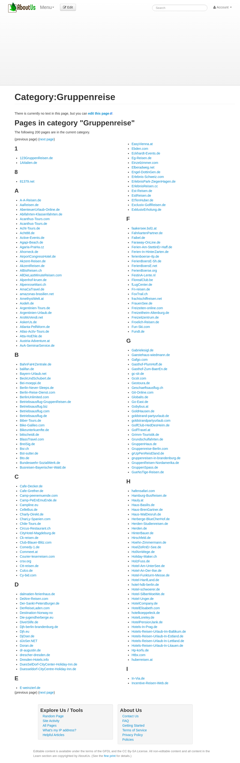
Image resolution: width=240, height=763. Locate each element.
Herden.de (139, 528)
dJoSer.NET (28, 641)
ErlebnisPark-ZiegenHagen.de (153, 181)
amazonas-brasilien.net (37, 294)
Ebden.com (139, 148)
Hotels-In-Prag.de (144, 627)
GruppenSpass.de (144, 467)
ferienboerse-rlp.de (145, 256)
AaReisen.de (29, 205)
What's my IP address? (59, 730)
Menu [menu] (47, 7)
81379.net (27, 181)
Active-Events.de (32, 238)
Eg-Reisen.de (141, 158)
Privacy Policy (132, 735)
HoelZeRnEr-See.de (146, 547)
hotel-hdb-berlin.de (145, 584)
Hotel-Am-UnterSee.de (148, 566)
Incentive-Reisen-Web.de (149, 683)
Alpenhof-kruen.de (33, 280)
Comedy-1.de (29, 547)
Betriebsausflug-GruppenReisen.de (45, 402)
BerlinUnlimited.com (34, 397)
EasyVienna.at (142, 144)
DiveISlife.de (29, 622)
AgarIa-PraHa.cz (32, 247)
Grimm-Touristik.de (145, 434)
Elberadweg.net (142, 167)
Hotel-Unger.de (142, 599)
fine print (110, 756)
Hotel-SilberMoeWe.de (148, 594)
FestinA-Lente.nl (143, 275)
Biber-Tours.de (30, 420)
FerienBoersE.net (144, 266)
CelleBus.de (29, 509)
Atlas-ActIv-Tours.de (34, 331)
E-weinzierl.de (30, 688)
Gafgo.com (139, 359)
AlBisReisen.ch (31, 270)
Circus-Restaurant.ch (35, 528)
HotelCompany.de (144, 603)
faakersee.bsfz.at (144, 228)
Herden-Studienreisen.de (149, 524)
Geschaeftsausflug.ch (147, 388)
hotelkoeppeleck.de (145, 613)
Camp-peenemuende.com (39, 495)
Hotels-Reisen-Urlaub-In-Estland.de (157, 636)
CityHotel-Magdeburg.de (37, 533)
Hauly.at (137, 500)
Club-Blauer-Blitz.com (35, 542)
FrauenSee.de (141, 303)
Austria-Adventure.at (35, 341)
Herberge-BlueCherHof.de (150, 519)
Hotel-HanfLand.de (145, 580)
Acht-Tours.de (30, 228)
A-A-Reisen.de (30, 200)
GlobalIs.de (139, 397)
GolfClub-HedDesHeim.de (150, 425)
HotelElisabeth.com (145, 608)
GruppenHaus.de (144, 444)
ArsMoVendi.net (31, 317)
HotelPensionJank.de (146, 622)
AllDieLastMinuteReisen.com (41, 275)
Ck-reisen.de (29, 538)
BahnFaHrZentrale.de (35, 364)
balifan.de (27, 369)
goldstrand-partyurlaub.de (150, 416)
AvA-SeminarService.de (37, 345)
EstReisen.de (141, 195)
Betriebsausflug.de (33, 416)
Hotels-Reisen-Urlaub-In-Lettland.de (157, 641)
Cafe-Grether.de (31, 491)
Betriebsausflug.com (34, 411)
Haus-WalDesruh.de (146, 514)
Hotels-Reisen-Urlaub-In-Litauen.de (157, 645)
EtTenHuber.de (142, 200)
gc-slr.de (137, 374)
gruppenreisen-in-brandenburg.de (155, 458)
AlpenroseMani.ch (33, 284)
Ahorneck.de (29, 252)
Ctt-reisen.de (29, 566)
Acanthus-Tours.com (35, 219)
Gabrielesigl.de (142, 350)
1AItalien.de (28, 163)
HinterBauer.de (142, 533)
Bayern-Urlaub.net (33, 374)
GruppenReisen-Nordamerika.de (155, 463)
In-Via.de (138, 678)
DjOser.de (27, 636)
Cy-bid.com (28, 575)
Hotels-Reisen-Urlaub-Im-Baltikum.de (158, 631)
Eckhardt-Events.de (145, 153)
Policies (128, 739)
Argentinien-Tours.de (35, 308)
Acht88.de (27, 233)
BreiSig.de (27, 444)
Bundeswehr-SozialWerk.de (40, 463)
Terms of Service (134, 730)
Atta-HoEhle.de (31, 336)
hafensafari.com (143, 491)
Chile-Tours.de (30, 524)
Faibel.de (138, 238)
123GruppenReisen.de (36, 158)
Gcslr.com (138, 378)
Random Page (53, 716)
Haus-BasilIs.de (142, 505)
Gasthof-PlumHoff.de (146, 364)
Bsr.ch (24, 449)
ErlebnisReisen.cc (144, 186)
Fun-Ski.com (140, 327)
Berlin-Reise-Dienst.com (37, 392)
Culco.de (26, 570)
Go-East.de (139, 402)
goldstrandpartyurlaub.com (150, 420)
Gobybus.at (139, 406)
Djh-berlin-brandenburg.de (39, 627)
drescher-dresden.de (35, 655)
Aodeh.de (27, 303)
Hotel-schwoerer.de (145, 589)
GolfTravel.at (140, 430)
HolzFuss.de (140, 561)
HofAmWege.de (143, 552)
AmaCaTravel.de (32, 289)
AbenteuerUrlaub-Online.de (40, 209)
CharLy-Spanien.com (35, 519)
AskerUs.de (28, 322)
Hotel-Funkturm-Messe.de (150, 575)
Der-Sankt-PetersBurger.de (39, 603)
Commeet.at (29, 552)
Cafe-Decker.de (31, 486)
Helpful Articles (53, 735)
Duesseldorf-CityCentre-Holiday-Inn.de (48, 669)
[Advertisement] (120, 50)
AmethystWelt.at (32, 299)
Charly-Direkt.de (31, 514)
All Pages (49, 725)
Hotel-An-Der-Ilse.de (146, 570)
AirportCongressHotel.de (38, 256)
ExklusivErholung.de (146, 209)
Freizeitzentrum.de (145, 317)
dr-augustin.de (30, 650)
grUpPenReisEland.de (147, 453)
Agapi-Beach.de (31, 242)
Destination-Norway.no (36, 613)
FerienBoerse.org (144, 270)
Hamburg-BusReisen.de (148, 495)
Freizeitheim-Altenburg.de (150, 313)
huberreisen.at (142, 660)
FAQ (125, 721)
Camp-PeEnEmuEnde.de (38, 500)
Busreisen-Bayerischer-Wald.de (43, 467)
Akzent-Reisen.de (33, 261)
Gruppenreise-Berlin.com (149, 449)
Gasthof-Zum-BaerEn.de (149, 369)
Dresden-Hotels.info (34, 660)
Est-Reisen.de (141, 191)
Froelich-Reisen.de (145, 322)
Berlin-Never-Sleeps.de (37, 388)
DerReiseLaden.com (35, 608)
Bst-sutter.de (29, 453)
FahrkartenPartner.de (146, 233)
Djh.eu (24, 631)
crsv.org (25, 561)
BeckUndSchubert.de (35, 378)
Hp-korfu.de (140, 650)
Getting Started (133, 725)
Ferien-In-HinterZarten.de (150, 252)
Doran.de (26, 645)
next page (46, 139)
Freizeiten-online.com (147, 308)
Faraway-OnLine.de (145, 242)
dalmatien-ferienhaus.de (37, 594)
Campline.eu (29, 505)
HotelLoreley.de (142, 617)
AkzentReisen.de (32, 266)
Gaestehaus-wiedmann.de (150, 355)
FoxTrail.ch (139, 294)
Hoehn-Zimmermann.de (148, 542)
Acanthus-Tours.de (33, 224)
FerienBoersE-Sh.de (146, 261)
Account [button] (222, 7)
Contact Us (130, 716)
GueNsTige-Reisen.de (147, 472)
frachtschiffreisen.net (146, 299)
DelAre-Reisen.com (34, 599)
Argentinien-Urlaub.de (36, 313)
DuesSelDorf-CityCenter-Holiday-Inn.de (48, 664)
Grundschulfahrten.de (147, 439)
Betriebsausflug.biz (33, 406)
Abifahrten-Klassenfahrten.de (41, 214)
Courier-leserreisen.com (37, 556)
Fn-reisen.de (140, 289)
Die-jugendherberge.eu (36, 617)
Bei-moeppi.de (30, 383)
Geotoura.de (140, 383)
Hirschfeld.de (141, 538)
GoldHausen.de (142, 411)
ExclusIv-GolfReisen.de (148, 205)
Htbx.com (138, 655)
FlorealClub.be (142, 280)
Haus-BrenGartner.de (147, 509)
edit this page (98, 113)
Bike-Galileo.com (32, 425)
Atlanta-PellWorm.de (35, 327)
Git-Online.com (142, 392)
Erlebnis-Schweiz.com (147, 177)
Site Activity (51, 721)
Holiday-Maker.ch (144, 556)
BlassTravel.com (32, 439)
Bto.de (24, 458)
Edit (68, 7)
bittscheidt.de (29, 434)
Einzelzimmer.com (144, 163)
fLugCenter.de (141, 284)
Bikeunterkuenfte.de (34, 430)
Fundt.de (137, 331)
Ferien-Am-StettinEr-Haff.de (151, 247)
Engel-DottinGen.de (145, 172)
